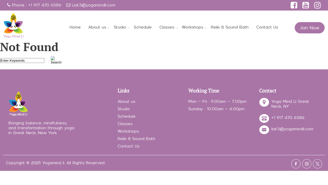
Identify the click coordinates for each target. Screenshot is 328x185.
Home (75, 27)
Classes (166, 27)
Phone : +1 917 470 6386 (34, 5)
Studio (120, 27)
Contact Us (267, 27)
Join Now (309, 28)
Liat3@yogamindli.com (93, 5)
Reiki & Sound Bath (230, 27)
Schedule (143, 27)
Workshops (192, 27)
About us (97, 27)
